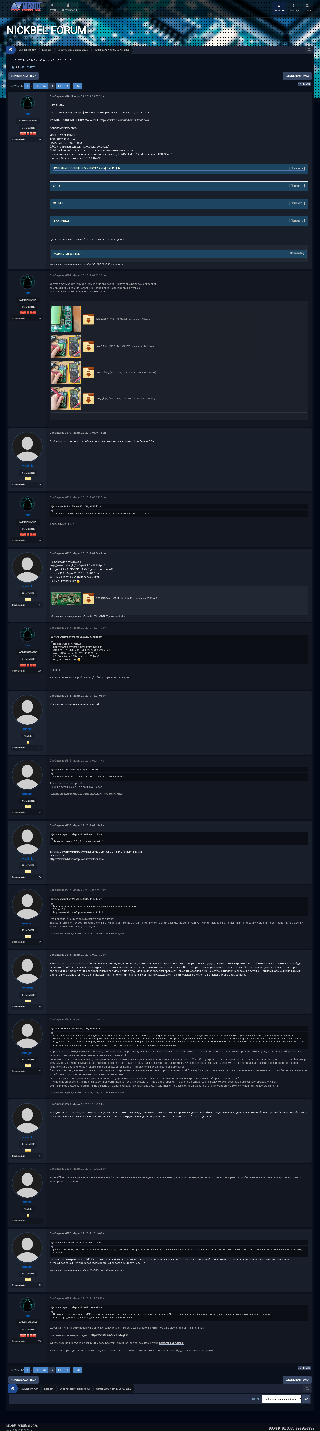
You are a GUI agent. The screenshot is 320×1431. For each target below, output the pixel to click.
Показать (297, 168)
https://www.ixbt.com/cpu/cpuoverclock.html (77, 858)
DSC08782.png (96, 598)
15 (66, 85)
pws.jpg (93, 319)
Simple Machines (305, 1426)
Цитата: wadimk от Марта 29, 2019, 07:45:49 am (76, 898)
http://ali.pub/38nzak (171, 1340)
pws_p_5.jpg (95, 398)
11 (36, 85)
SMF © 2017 (288, 1426)
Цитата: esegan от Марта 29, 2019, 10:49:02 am (76, 1305)
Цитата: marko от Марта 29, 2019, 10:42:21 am (76, 1241)
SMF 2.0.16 (274, 1426)
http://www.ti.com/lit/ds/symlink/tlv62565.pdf (77, 565)
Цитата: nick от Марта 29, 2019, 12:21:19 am (74, 769)
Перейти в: (255, 1397)
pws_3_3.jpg (95, 346)
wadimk (27, 466)
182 (77, 85)
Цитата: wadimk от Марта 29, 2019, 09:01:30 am (76, 1027)
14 (59, 85)
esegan (27, 793)
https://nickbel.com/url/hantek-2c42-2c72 (124, 120)
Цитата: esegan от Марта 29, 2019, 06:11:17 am (76, 833)
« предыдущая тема (23, 75)
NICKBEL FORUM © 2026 (22, 1423)
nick (17, 67)
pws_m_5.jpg (95, 372)
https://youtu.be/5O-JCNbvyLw (109, 1333)
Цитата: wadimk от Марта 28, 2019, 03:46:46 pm (76, 506)
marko (27, 728)
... (32, 85)
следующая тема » (297, 75)
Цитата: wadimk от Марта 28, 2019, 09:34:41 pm (76, 636)
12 (44, 85)
